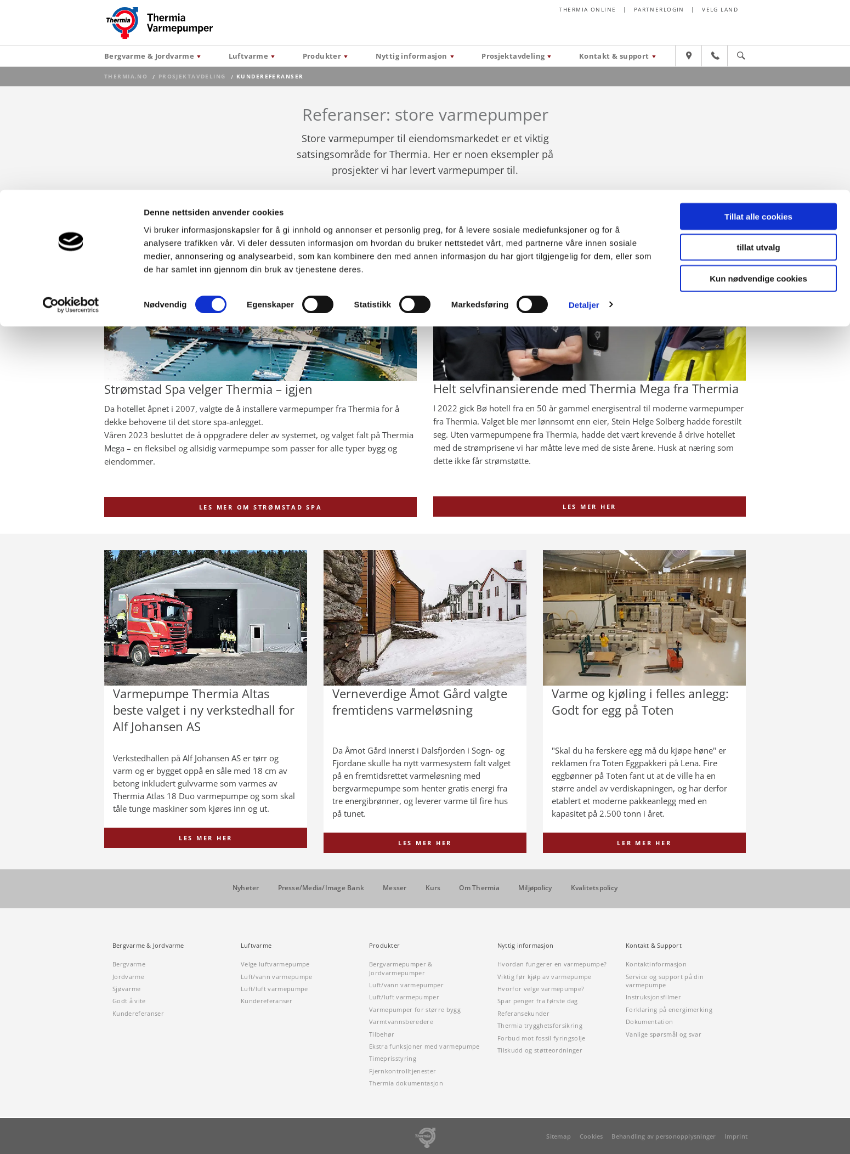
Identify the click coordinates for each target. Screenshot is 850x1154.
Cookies (591, 1136)
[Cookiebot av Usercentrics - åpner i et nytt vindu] (71, 115)
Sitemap (558, 1136)
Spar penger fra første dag (537, 1001)
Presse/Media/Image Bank (321, 888)
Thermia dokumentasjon (406, 1083)
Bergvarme (128, 964)
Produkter (384, 946)
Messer (394, 888)
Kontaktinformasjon (656, 964)
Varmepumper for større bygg (415, 1009)
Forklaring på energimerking (669, 1009)
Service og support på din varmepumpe (665, 980)
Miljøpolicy (535, 888)
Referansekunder (523, 1013)
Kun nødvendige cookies (758, 88)
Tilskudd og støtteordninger (539, 1050)
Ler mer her (644, 843)
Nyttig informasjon (525, 946)
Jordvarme (128, 976)
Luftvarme (256, 946)
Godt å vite (129, 1001)
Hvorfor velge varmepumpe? (540, 989)
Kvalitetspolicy (594, 888)
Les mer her (589, 506)
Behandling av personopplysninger (663, 1136)
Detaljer (584, 115)
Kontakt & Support (654, 946)
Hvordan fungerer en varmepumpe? (552, 964)
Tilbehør (382, 1034)
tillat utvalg (758, 58)
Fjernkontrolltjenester (402, 1071)
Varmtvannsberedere (401, 1022)
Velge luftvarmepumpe (275, 964)
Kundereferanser (138, 1013)
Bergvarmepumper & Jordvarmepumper (401, 968)
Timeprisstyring (392, 1059)
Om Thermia (479, 888)
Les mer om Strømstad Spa (260, 507)
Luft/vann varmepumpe (277, 976)
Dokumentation (649, 1022)
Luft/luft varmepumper (404, 997)
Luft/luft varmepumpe (274, 989)
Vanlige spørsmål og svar (663, 1034)
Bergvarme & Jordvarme (148, 946)
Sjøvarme (126, 989)
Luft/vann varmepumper (406, 985)
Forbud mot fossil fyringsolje (541, 1038)
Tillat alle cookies (758, 26)
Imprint (735, 1136)
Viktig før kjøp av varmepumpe (544, 976)
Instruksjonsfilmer (653, 997)
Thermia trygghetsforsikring (539, 1026)
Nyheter (246, 888)
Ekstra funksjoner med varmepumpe (424, 1047)
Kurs (433, 888)
